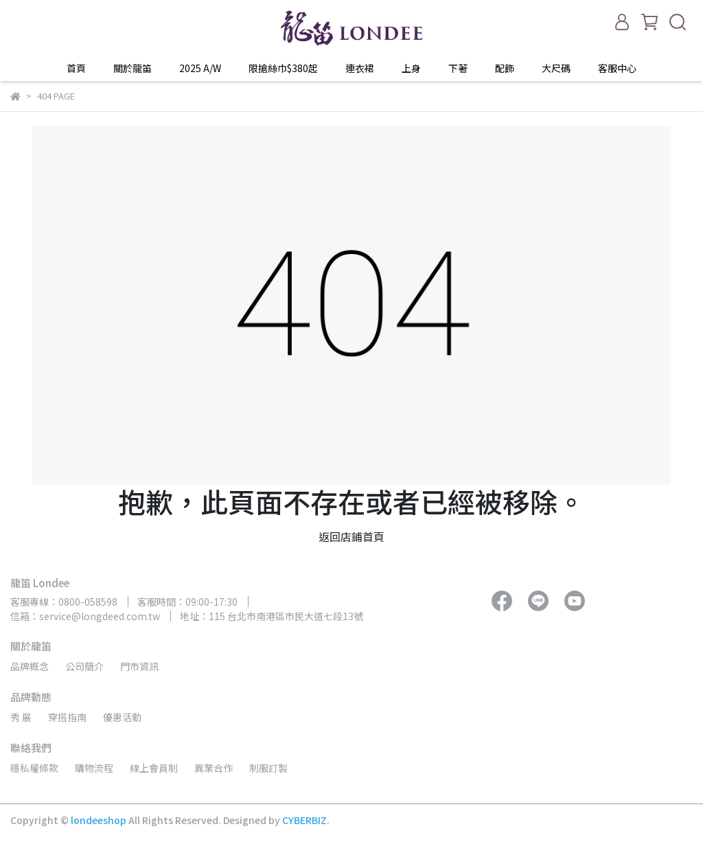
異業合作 (213, 768)
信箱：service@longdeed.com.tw (85, 616)
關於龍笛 (132, 68)
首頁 (76, 68)
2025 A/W (200, 68)
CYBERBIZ (304, 820)
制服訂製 (268, 768)
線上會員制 (154, 768)
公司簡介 (84, 666)
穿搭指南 (67, 717)
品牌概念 (29, 666)
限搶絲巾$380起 (283, 68)
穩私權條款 (34, 768)
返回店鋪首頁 (351, 536)
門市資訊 (139, 666)
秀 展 (21, 717)
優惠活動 (122, 717)
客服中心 (617, 68)
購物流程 (94, 768)
